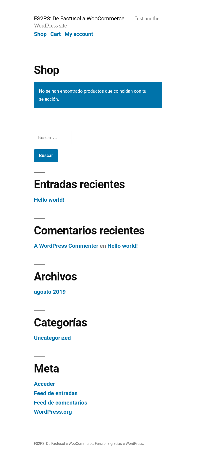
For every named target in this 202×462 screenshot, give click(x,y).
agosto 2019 (50, 291)
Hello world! (49, 199)
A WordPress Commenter (66, 245)
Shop (40, 34)
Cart (55, 34)
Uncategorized (52, 337)
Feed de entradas (56, 393)
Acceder (44, 383)
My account (79, 34)
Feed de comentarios (60, 402)
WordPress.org (53, 411)
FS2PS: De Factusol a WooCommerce (79, 18)
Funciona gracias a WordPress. (119, 443)
